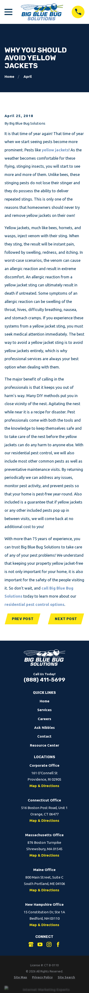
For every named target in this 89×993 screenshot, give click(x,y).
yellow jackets (55, 150)
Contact (44, 736)
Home (44, 701)
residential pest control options (34, 604)
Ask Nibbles (44, 728)
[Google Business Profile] (30, 944)
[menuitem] (20, 977)
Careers (44, 719)
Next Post (66, 619)
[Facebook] (58, 944)
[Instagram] (49, 944)
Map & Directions (44, 786)
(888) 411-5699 (44, 680)
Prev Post (23, 619)
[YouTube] (39, 944)
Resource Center (44, 745)
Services (44, 710)
